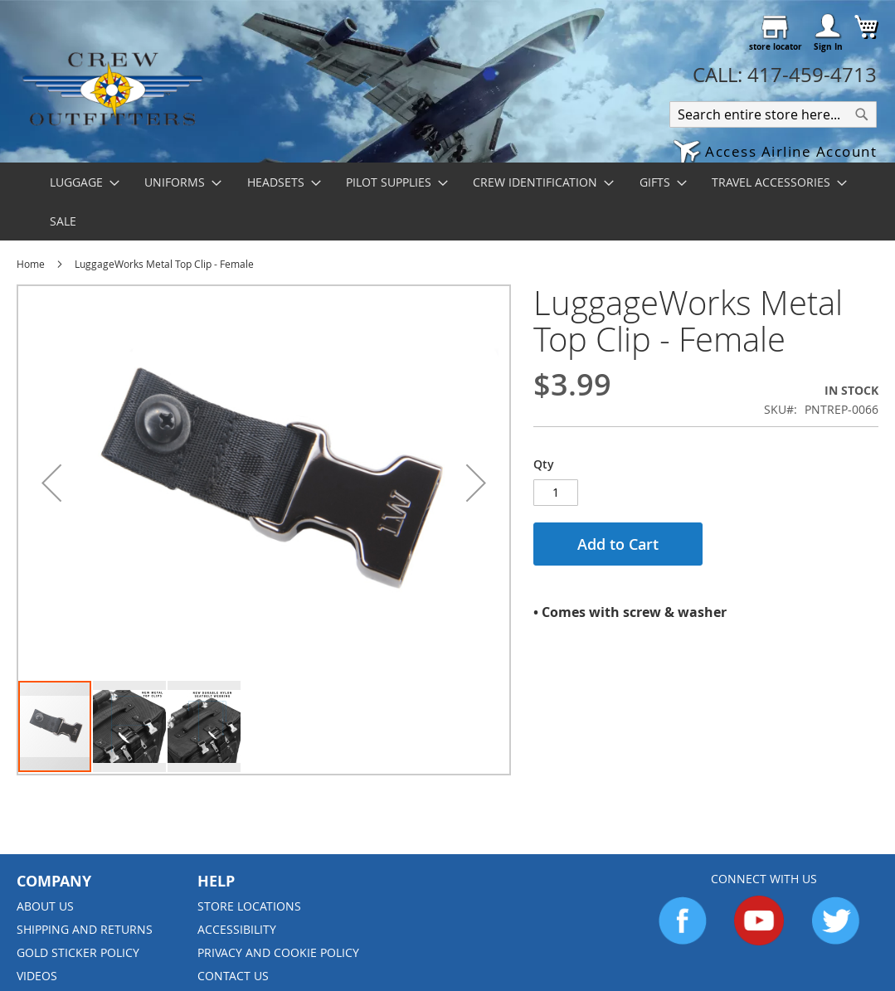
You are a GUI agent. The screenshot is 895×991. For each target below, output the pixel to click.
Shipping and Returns (85, 929)
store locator (775, 46)
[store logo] (112, 88)
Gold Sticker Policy (78, 952)
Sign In (828, 46)
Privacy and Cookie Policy (278, 952)
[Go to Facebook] (682, 941)
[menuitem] (79, 182)
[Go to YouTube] (759, 941)
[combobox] (773, 114)
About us (45, 906)
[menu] (447, 201)
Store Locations (249, 906)
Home (31, 263)
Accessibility (236, 929)
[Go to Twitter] (835, 941)
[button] (775, 153)
